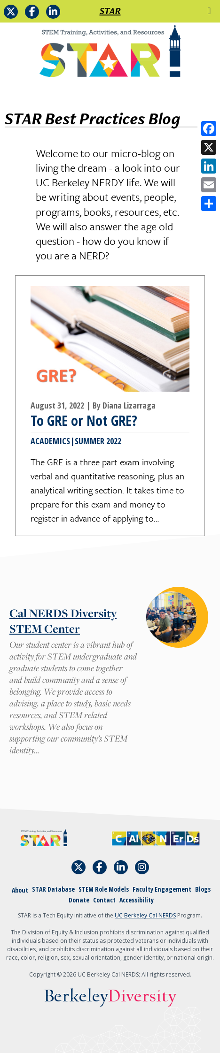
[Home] (110, 54)
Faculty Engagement (162, 889)
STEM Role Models (104, 889)
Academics (50, 441)
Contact (104, 899)
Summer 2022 (98, 441)
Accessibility (136, 899)
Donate (79, 899)
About (20, 890)
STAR (110, 11)
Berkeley (110, 996)
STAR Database (53, 889)
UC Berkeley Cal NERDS (145, 915)
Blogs (203, 889)
